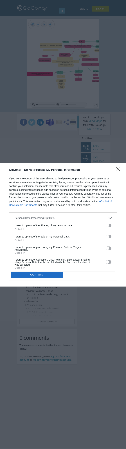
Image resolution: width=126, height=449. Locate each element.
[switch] (108, 225)
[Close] (119, 170)
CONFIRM (37, 274)
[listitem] (63, 218)
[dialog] (63, 224)
